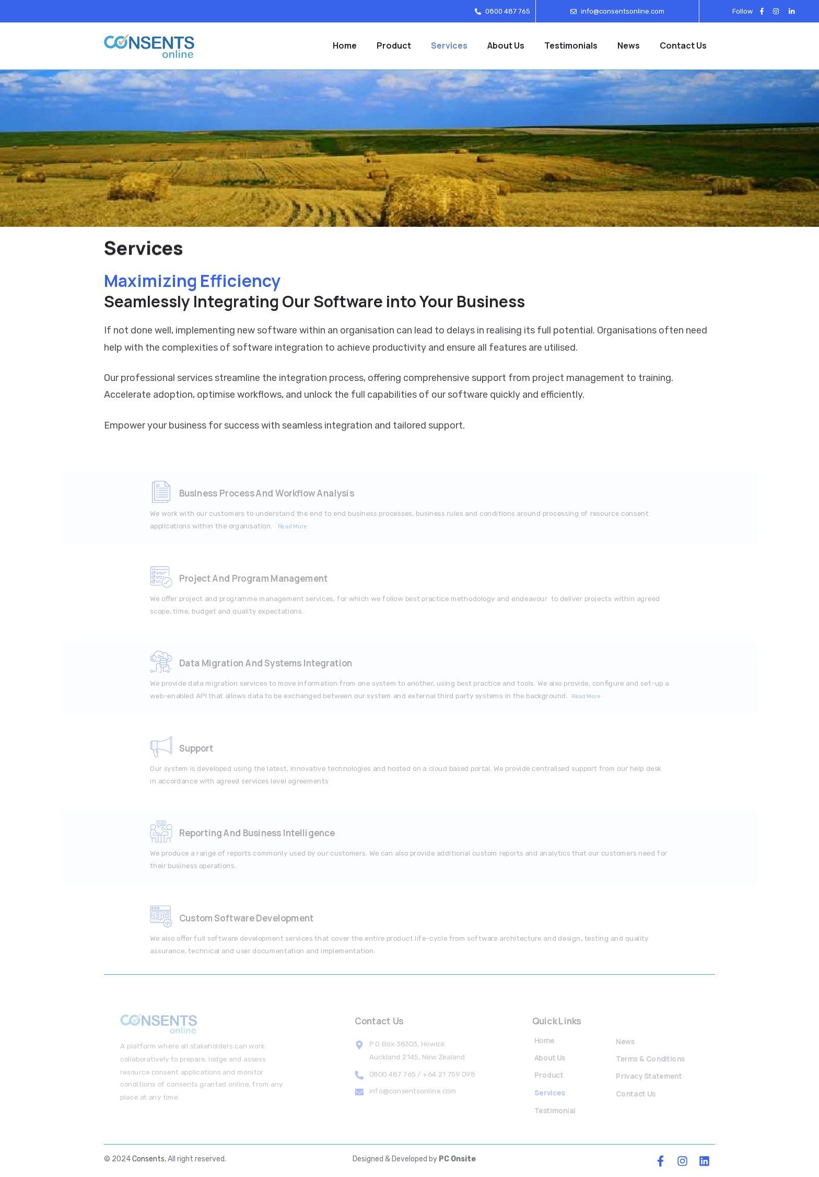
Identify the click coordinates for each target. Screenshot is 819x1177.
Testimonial (555, 1107)
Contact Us (683, 46)
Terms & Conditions (651, 1060)
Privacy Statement (649, 1076)
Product (394, 46)
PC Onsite (457, 1159)
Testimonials (571, 46)
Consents (148, 1159)
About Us (505, 46)
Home (345, 46)
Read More (302, 531)
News (628, 46)
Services (449, 46)
